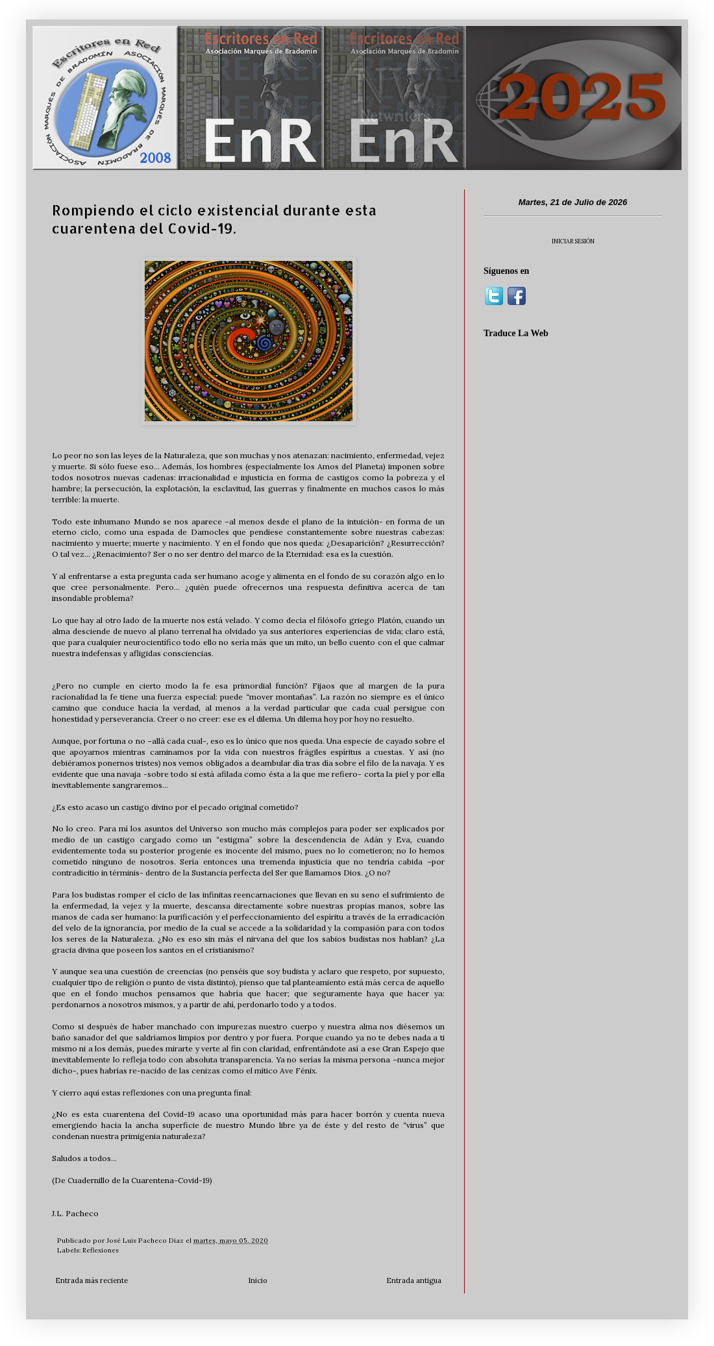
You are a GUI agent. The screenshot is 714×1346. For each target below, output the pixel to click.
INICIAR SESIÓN (573, 241)
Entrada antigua (413, 1280)
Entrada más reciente (91, 1280)
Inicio (257, 1280)
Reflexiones (100, 1250)
